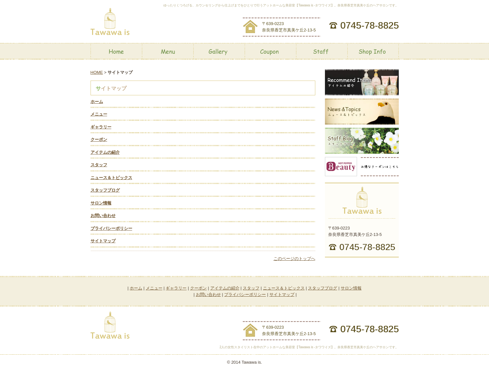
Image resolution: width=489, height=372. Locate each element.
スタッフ (99, 164)
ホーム (97, 101)
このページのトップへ (294, 258)
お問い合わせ (103, 215)
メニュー (99, 114)
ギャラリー (101, 127)
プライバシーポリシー (111, 228)
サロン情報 (101, 203)
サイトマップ (103, 240)
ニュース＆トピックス (111, 177)
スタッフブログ (105, 190)
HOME (97, 72)
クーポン (99, 139)
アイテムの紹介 (105, 152)
